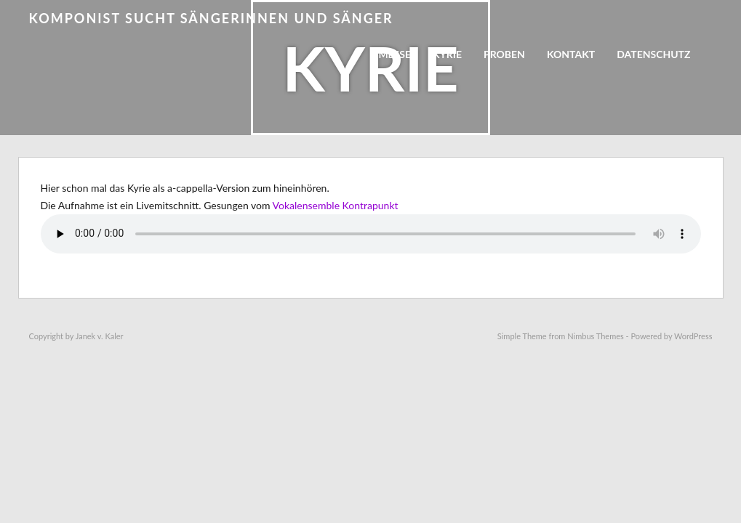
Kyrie (447, 54)
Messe (394, 54)
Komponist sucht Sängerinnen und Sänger (211, 18)
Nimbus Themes (595, 336)
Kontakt (571, 54)
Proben (504, 54)
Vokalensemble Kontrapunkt (335, 205)
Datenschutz (653, 54)
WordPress (693, 336)
